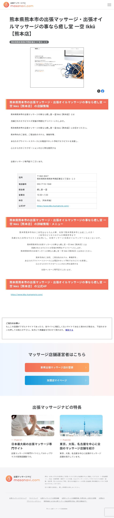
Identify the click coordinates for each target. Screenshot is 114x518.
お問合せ (102, 498)
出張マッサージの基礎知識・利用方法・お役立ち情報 (79, 498)
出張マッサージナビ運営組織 (50, 498)
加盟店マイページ (57, 380)
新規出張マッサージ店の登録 (57, 367)
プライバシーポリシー (34, 501)
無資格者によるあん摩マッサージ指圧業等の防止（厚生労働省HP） (65, 501)
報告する (69, 330)
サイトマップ (33, 498)
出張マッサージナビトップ (17, 498)
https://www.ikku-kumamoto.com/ (53, 206)
